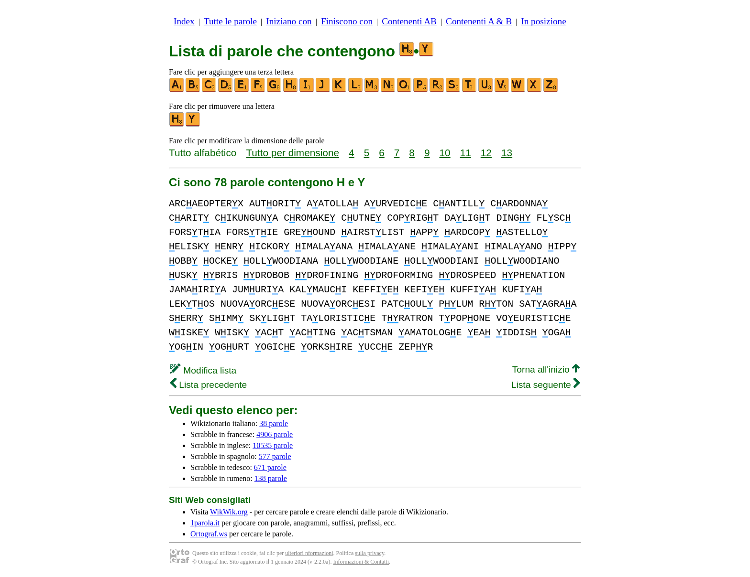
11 (465, 152)
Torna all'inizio (546, 369)
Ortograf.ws (208, 534)
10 (445, 152)
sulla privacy (369, 553)
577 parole (275, 456)
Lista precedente (208, 385)
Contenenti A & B (479, 21)
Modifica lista (203, 370)
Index (184, 21)
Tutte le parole (230, 21)
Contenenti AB (409, 21)
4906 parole (274, 434)
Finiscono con (347, 21)
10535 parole (273, 445)
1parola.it (205, 523)
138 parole (270, 478)
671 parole (270, 467)
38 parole (273, 423)
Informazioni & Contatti (361, 561)
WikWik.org (229, 512)
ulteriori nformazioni (309, 553)
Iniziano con (288, 21)
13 (506, 152)
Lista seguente (545, 385)
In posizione (543, 21)
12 (486, 152)
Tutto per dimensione (292, 152)
